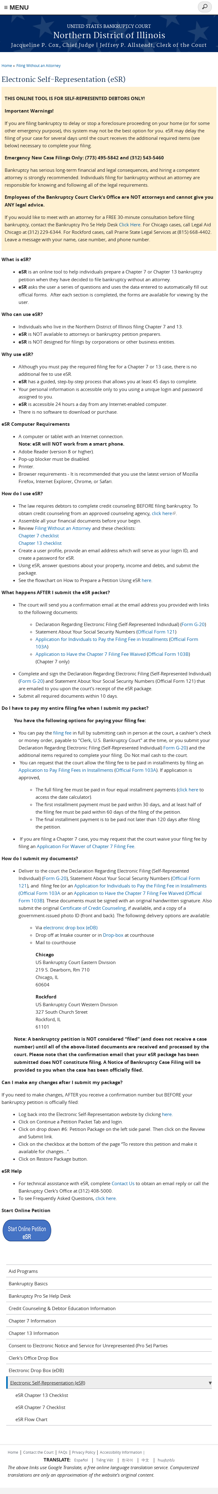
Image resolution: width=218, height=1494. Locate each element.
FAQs (62, 1452)
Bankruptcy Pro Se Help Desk (40, 1296)
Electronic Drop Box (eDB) (36, 1370)
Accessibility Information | (122, 1452)
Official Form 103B (168, 654)
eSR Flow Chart (31, 1419)
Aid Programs (23, 1271)
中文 (145, 1459)
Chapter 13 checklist (40, 543)
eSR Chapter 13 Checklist (41, 1395)
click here (164, 513)
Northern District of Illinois (109, 36)
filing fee (62, 733)
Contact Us (123, 1183)
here (146, 580)
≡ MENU (16, 7)
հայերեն (166, 1459)
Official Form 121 (156, 632)
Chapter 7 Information (32, 1321)
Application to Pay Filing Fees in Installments (66, 770)
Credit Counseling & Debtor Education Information (62, 1308)
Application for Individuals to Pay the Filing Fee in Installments (102, 639)
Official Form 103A (136, 770)
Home (7, 65)
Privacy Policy (83, 1452)
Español (81, 1459)
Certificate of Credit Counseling (92, 908)
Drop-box (113, 935)
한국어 (127, 1459)
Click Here (129, 224)
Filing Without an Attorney (38, 65)
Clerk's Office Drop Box (33, 1358)
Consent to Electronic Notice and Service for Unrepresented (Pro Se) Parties (88, 1345)
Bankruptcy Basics (28, 1283)
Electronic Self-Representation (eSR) (47, 1383)
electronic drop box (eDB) (70, 927)
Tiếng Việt (104, 1459)
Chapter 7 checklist (39, 535)
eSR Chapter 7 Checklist (40, 1407)
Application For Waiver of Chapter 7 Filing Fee (85, 846)
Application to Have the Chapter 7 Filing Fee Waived (91, 654)
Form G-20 (193, 624)
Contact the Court (38, 1452)
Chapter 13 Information (34, 1333)
